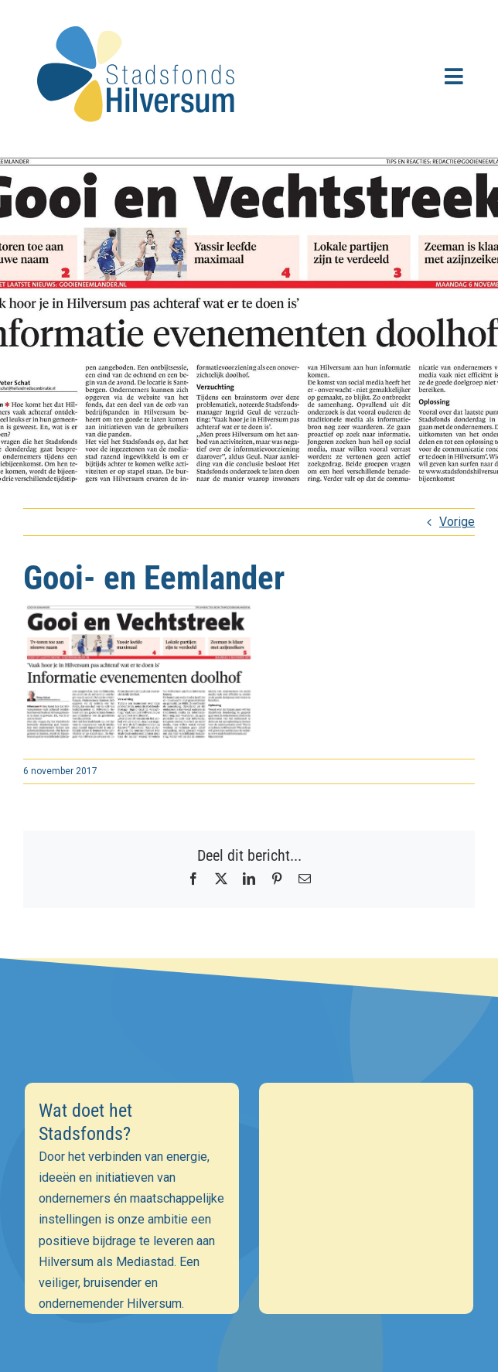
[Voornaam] (249, 1189)
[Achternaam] (249, 1222)
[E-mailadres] (249, 1155)
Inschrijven (249, 1263)
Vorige (457, 521)
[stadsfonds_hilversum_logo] (139, 16)
